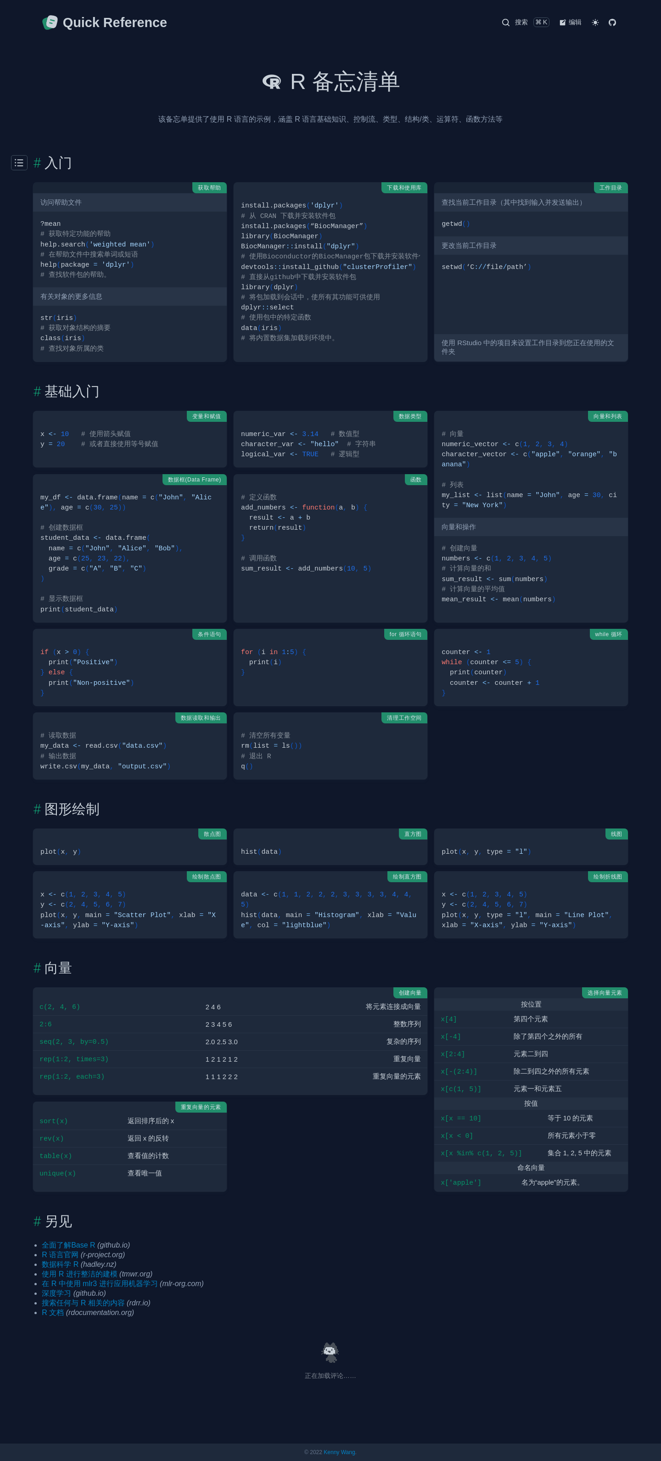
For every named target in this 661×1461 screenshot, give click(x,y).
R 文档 (53, 1312)
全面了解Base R (68, 1245)
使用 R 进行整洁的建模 (79, 1274)
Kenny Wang (339, 1452)
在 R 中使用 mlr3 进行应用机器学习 (99, 1283)
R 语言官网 (60, 1255)
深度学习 (56, 1293)
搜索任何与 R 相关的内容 (83, 1303)
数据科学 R (60, 1264)
